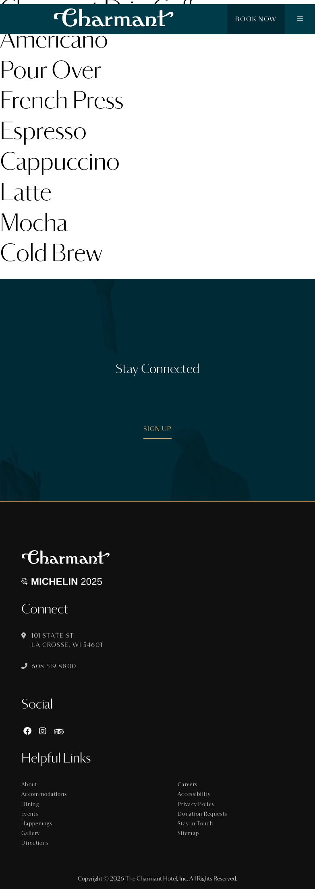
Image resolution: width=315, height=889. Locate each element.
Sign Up (157, 429)
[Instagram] (42, 731)
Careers (187, 784)
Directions (35, 843)
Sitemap (188, 833)
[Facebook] (27, 731)
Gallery (30, 833)
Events (29, 814)
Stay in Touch (195, 824)
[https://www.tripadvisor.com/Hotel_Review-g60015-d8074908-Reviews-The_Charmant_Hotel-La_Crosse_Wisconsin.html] (59, 731)
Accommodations (44, 794)
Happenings (36, 824)
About (29, 784)
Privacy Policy (196, 804)
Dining (30, 804)
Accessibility (194, 794)
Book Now (256, 19)
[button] (300, 19)
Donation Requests (202, 814)
